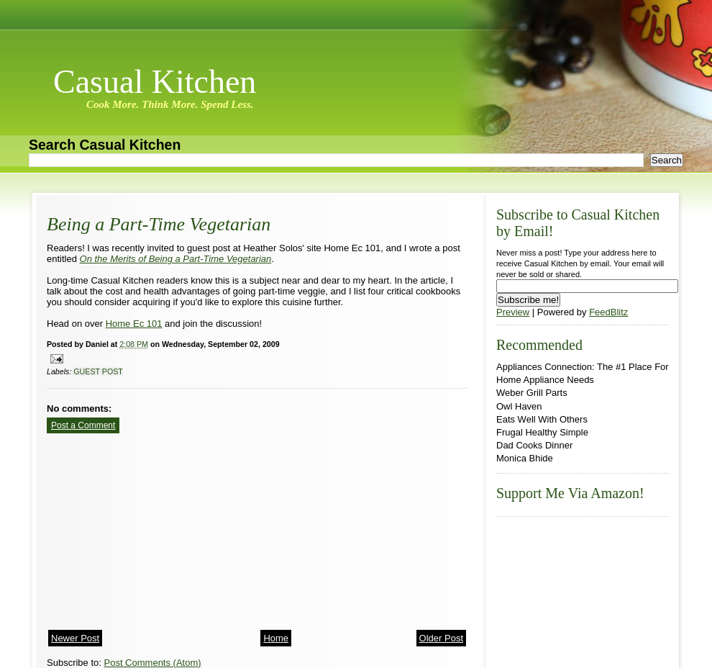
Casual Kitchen (154, 81)
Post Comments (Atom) (152, 662)
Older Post (441, 638)
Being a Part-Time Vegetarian (158, 224)
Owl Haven (519, 406)
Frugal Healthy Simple (542, 432)
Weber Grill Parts (531, 392)
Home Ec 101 (134, 323)
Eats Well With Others (542, 419)
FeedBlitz (608, 312)
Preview (512, 312)
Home (275, 638)
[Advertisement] (155, 527)
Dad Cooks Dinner (534, 445)
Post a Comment (83, 425)
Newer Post (75, 638)
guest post (98, 371)
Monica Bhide (524, 458)
